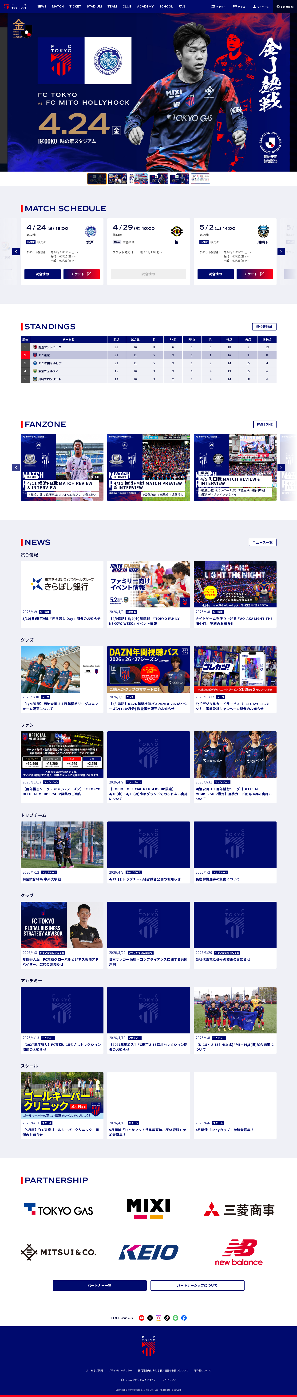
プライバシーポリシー (120, 1370)
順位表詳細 (264, 326)
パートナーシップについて (197, 1285)
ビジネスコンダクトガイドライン (138, 1379)
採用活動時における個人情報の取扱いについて (163, 1370)
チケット (218, 6)
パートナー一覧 (99, 1285)
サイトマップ (169, 1379)
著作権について (202, 1370)
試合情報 (42, 274)
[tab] (96, 178)
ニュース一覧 (263, 542)
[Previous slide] (16, 251)
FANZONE (265, 424)
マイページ (261, 6)
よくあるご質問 (94, 1370)
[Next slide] (281, 251)
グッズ (239, 6)
